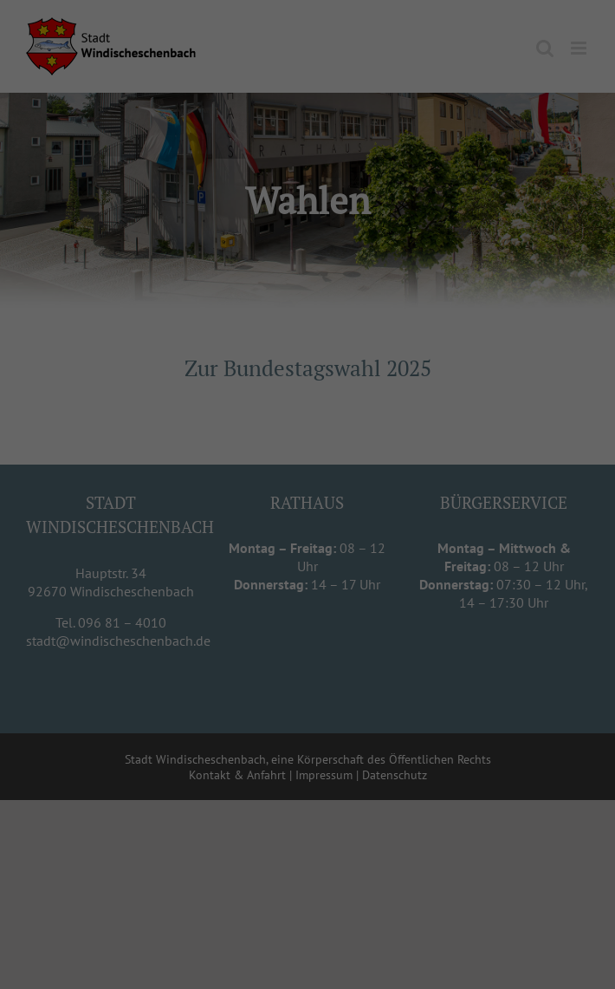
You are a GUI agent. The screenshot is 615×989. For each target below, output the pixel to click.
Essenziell (219, 462)
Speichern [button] (308, 561)
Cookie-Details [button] (229, 617)
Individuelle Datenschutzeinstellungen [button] (307, 597)
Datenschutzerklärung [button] (315, 617)
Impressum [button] (394, 617)
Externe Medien (369, 462)
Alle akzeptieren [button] (308, 512)
